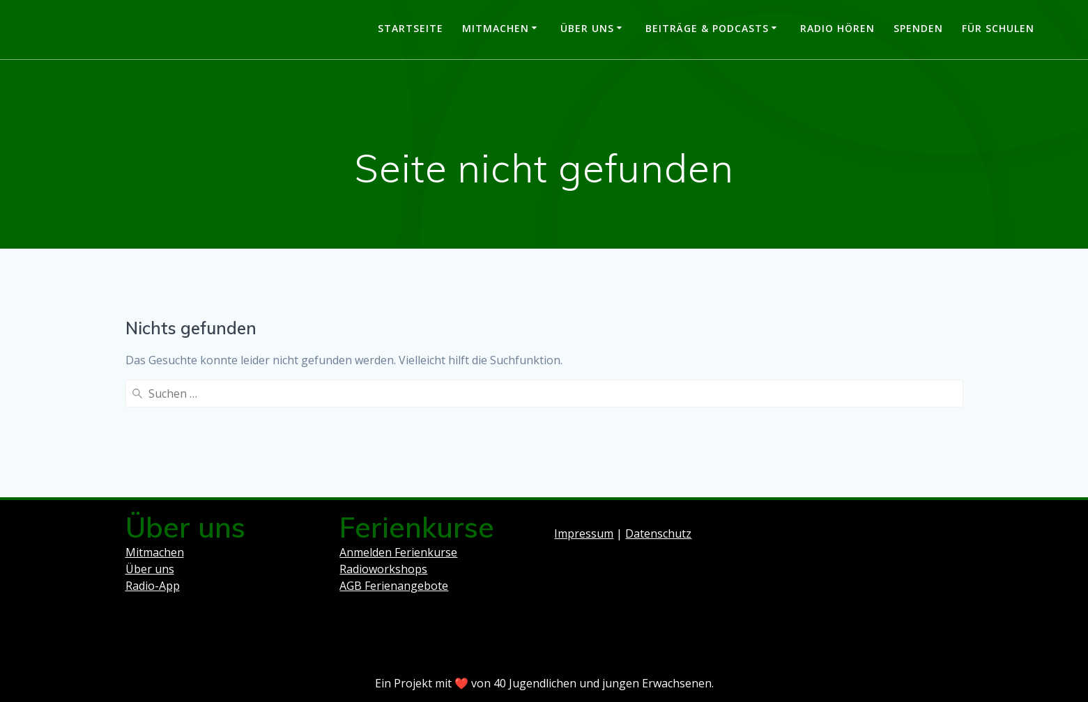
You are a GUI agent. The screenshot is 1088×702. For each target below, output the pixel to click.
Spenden (918, 28)
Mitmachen (495, 28)
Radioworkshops (383, 569)
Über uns (587, 28)
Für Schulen (998, 28)
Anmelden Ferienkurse (398, 552)
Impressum (583, 533)
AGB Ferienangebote (393, 585)
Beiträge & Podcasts (707, 28)
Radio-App (152, 585)
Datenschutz (658, 533)
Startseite (410, 28)
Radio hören (837, 28)
